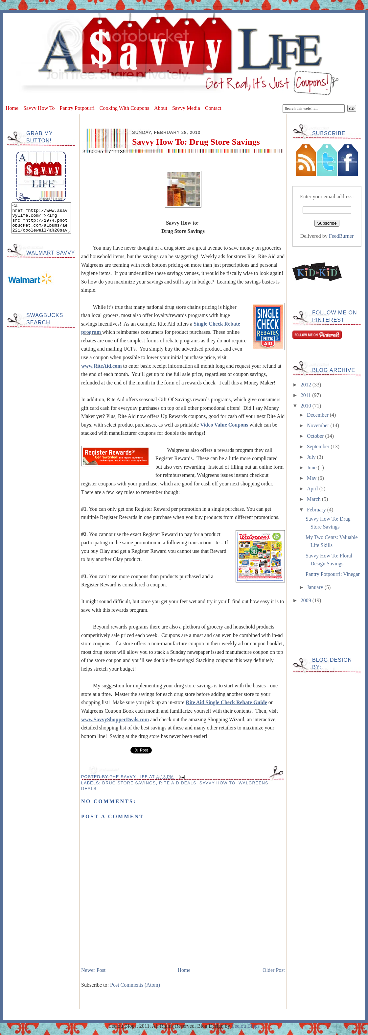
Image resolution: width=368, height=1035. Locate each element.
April (313, 488)
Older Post (274, 970)
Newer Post (93, 970)
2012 (306, 384)
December (318, 415)
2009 (306, 600)
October (316, 436)
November (319, 425)
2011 (306, 395)
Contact (213, 108)
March (314, 499)
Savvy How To (39, 108)
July (312, 457)
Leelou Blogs (245, 1026)
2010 (306, 405)
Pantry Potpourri (77, 108)
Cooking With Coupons (124, 108)
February (317, 509)
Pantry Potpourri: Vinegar (333, 574)
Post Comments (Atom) (135, 985)
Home (12, 108)
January (316, 587)
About (160, 108)
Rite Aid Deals (177, 783)
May (312, 478)
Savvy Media (186, 108)
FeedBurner (341, 236)
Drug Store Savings (129, 783)
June (312, 467)
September (319, 446)
